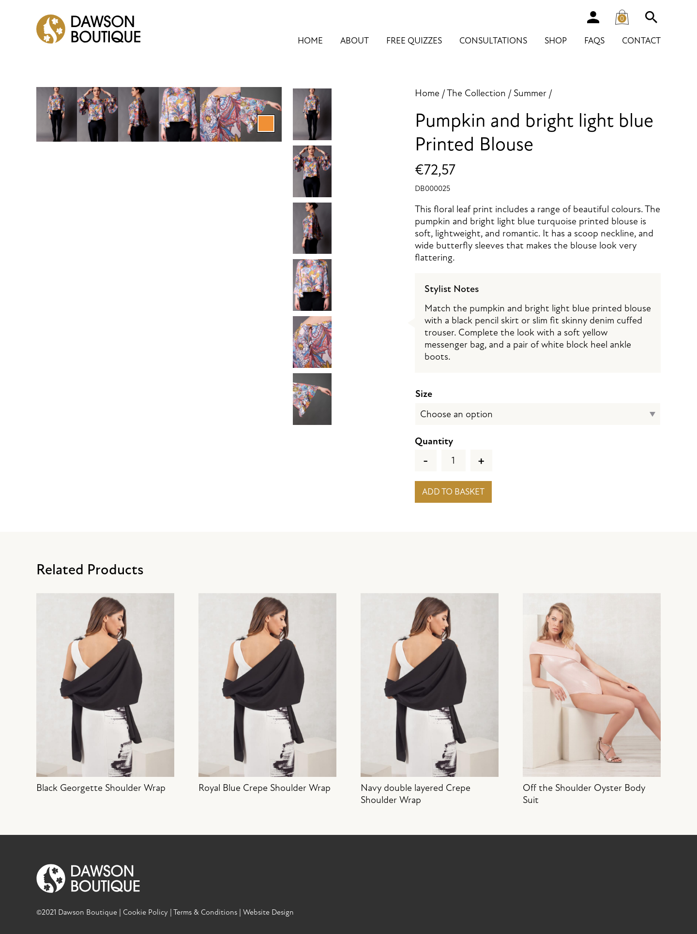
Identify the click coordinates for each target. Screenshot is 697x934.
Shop (556, 40)
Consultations (493, 40)
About (354, 40)
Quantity (434, 441)
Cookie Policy (145, 912)
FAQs (594, 40)
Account (593, 17)
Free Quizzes (414, 40)
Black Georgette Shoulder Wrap (105, 693)
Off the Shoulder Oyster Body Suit (592, 699)
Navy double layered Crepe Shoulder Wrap (430, 699)
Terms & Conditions (205, 912)
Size (423, 394)
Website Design (268, 912)
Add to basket (453, 491)
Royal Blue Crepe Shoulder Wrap (267, 693)
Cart (625, 15)
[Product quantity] (453, 460)
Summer (530, 93)
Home (310, 40)
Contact (641, 40)
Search (651, 17)
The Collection (476, 93)
